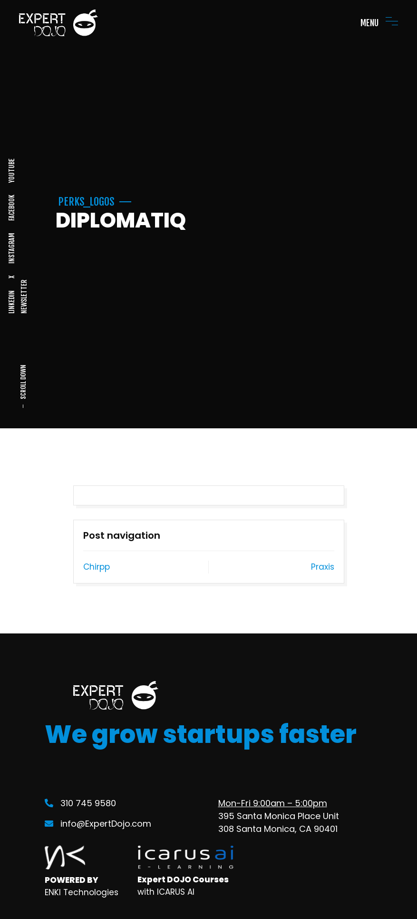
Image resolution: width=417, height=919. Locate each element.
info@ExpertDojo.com (98, 824)
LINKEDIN (12, 302)
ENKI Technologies (81, 892)
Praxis (322, 567)
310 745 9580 (80, 803)
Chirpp (96, 567)
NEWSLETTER (23, 297)
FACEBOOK (12, 208)
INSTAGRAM (12, 248)
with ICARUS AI (165, 892)
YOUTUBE (12, 170)
